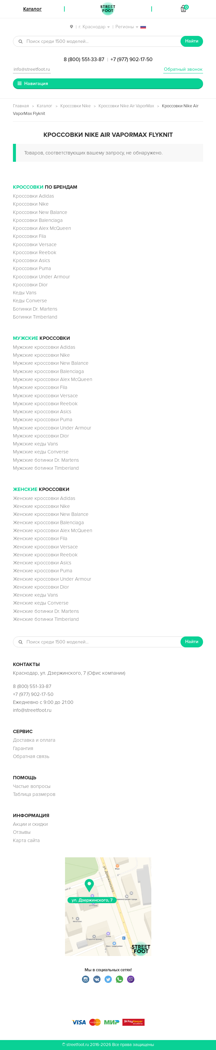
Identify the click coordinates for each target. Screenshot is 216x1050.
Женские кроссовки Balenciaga (48, 522)
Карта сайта (26, 840)
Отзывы (22, 832)
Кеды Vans (24, 293)
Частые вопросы (31, 786)
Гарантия (23, 748)
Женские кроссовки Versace (45, 547)
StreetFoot (107, 9)
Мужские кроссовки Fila (40, 387)
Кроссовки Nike (75, 106)
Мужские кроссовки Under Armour (52, 428)
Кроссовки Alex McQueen (42, 228)
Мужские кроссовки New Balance (51, 363)
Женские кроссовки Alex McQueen (52, 530)
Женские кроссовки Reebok (45, 555)
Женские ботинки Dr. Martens (46, 611)
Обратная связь (31, 756)
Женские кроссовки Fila (40, 538)
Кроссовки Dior (30, 285)
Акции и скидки (30, 824)
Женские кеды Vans (35, 595)
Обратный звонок (183, 69)
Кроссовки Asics (31, 260)
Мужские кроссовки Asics (42, 412)
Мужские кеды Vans (35, 444)
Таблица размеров (34, 794)
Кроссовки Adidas (33, 196)
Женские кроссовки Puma (42, 571)
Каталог (44, 106)
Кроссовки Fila (29, 236)
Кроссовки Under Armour (41, 277)
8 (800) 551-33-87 (84, 59)
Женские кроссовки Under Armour (52, 579)
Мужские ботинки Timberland (46, 468)
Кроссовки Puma (32, 268)
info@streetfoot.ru (32, 69)
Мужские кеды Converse (41, 452)
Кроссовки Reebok (34, 252)
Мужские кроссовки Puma (42, 420)
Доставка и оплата (34, 740)
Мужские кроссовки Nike (41, 355)
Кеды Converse (30, 301)
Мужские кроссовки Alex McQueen (52, 379)
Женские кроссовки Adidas (44, 498)
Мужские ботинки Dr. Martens (46, 460)
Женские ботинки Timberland (46, 619)
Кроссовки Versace (35, 244)
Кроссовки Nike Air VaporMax (126, 106)
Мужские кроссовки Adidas (44, 347)
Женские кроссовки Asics (42, 563)
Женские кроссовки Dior (41, 587)
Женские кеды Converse (41, 603)
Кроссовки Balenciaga (38, 220)
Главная (21, 106)
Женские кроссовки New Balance (51, 514)
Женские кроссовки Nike (41, 506)
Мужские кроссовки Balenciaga (48, 371)
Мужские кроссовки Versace (45, 396)
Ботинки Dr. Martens (35, 309)
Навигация (36, 83)
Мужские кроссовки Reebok (45, 404)
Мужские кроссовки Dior (41, 436)
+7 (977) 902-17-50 (131, 59)
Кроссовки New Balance (40, 212)
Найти (191, 41)
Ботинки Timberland (35, 317)
